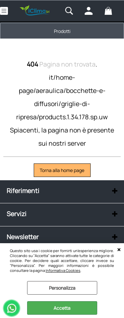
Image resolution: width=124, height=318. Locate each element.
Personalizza (62, 288)
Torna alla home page (62, 170)
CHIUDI (119, 249)
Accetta (62, 308)
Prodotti (62, 31)
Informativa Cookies (63, 270)
